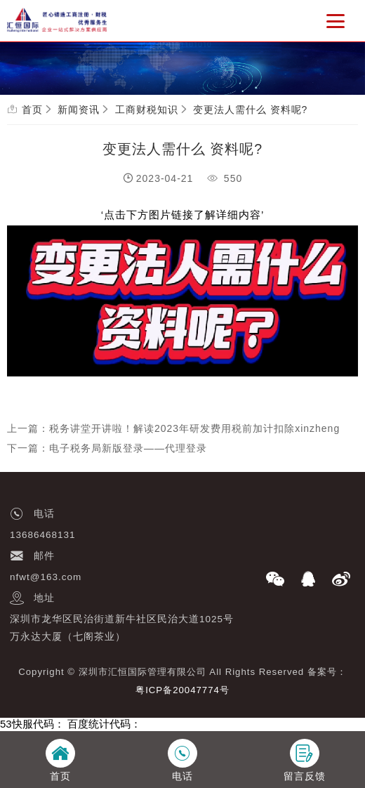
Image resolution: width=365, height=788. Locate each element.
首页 (32, 109)
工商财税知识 (146, 109)
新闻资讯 (79, 109)
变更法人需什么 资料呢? (250, 109)
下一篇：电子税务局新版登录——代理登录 (107, 448)
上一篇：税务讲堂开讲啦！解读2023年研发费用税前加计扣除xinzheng (173, 428)
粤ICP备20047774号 (182, 690)
